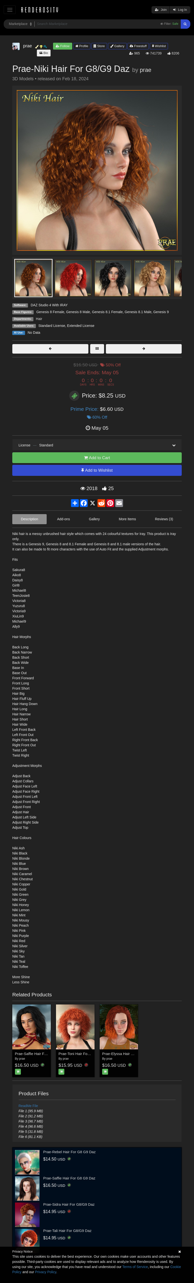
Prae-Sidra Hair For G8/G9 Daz (69, 1204)
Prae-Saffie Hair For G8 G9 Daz (41, 1054)
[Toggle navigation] (10, 9)
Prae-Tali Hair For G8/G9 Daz (67, 1231)
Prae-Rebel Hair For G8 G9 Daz (69, 1152)
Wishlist (159, 46)
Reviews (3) (164, 519)
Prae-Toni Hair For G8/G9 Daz (83, 1054)
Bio (44, 53)
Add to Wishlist (96, 470)
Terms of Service (135, 1267)
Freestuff (138, 46)
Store (99, 46)
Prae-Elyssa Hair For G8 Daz (126, 1054)
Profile (81, 46)
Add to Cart (97, 457)
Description (29, 519)
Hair (39, 319)
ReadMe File (28, 1106)
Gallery (117, 46)
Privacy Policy (45, 1272)
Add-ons (63, 519)
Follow (62, 46)
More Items (127, 519)
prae (145, 70)
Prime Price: (85, 409)
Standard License (51, 326)
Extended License (80, 326)
